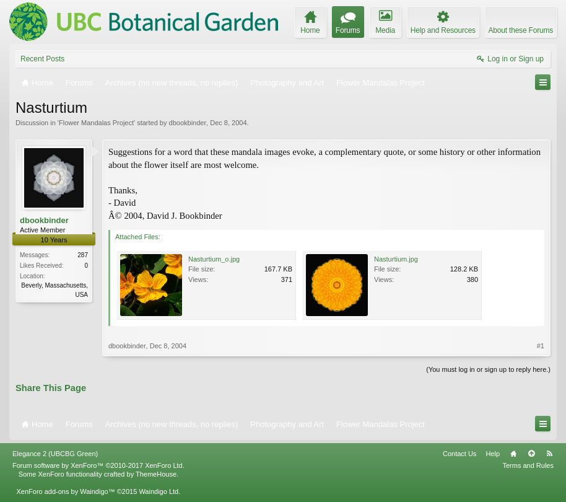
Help (492, 453)
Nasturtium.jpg (396, 259)
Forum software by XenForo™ (98, 465)
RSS (549, 453)
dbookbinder (188, 122)
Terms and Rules (528, 465)
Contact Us (459, 453)
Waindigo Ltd (158, 491)
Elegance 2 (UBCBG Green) (55, 453)
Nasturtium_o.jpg (214, 259)
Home (513, 453)
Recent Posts (42, 59)
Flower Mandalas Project (96, 122)
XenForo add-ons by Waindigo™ (65, 491)
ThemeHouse (156, 474)
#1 (540, 346)
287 (82, 255)
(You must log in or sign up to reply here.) (488, 369)
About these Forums (521, 30)
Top (531, 453)
